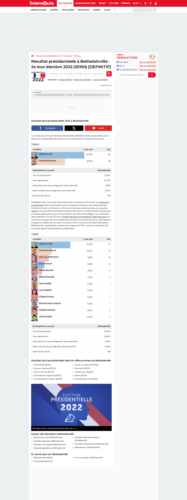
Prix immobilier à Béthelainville (89, 458)
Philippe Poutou (46, 296)
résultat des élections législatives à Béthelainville (83, 217)
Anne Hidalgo (45, 290)
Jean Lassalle (45, 283)
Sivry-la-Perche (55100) (44, 372)
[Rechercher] (144, 10)
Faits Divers (68, 10)
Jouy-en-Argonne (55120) (45, 368)
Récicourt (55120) (82, 368)
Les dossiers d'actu (127, 69)
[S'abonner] (136, 75)
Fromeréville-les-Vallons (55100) (48, 379)
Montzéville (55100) (42, 365)
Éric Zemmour (45, 263)
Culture (114, 3)
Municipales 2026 (85, 3)
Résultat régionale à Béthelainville (49, 441)
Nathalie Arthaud (47, 310)
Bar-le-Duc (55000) (82, 80)
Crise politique (38, 10)
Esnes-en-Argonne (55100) (86, 365)
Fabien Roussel (46, 270)
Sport (102, 3)
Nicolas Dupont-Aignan (50, 303)
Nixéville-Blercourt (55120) (86, 379)
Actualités (65, 3)
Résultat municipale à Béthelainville (50, 444)
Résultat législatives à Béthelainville (49, 448)
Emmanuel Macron (47, 160)
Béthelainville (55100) (43, 458)
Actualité (122, 62)
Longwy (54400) (100, 80)
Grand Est (68, 56)
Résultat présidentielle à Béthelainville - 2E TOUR (54, 95)
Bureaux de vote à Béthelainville (48, 437)
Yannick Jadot (45, 316)
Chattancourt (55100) (84, 372)
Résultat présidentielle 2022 (48, 56)
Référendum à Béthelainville (87, 447)
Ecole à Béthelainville (43, 461)
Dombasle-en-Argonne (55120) (47, 375)
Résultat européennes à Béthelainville (92, 444)
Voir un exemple (147, 62)
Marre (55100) (81, 375)
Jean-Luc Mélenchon (49, 257)
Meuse (78, 56)
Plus (137, 3)
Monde (96, 10)
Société (54, 10)
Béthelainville (79, 95)
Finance (125, 3)
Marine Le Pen (45, 154)
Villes (107, 10)
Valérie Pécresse (46, 277)
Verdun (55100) (65, 80)
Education (83, 10)
